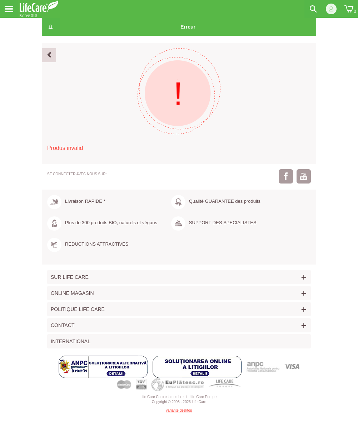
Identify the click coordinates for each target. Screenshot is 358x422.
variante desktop (179, 410)
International (70, 341)
